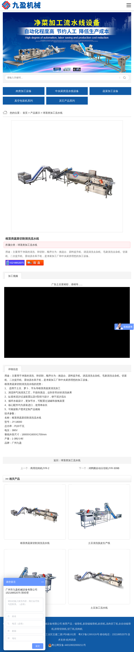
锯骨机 (78, 623)
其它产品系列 (67, 100)
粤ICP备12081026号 (88, 634)
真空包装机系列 (23, 100)
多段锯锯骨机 (90, 623)
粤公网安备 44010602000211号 (67, 645)
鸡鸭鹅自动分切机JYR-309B (104, 468)
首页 (25, 112)
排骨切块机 (60, 629)
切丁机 (71, 629)
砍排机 (101, 623)
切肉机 (79, 629)
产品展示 (35, 112)
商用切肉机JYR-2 (39, 468)
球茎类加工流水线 (52, 112)
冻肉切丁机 (112, 623)
